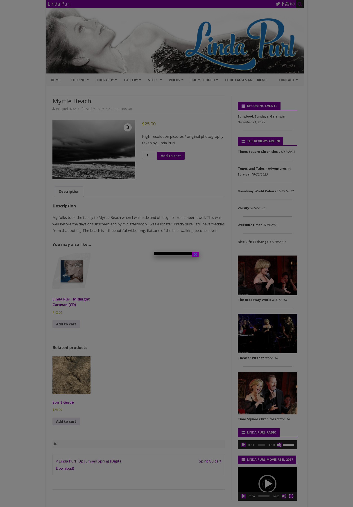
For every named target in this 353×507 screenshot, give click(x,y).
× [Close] (195, 254)
